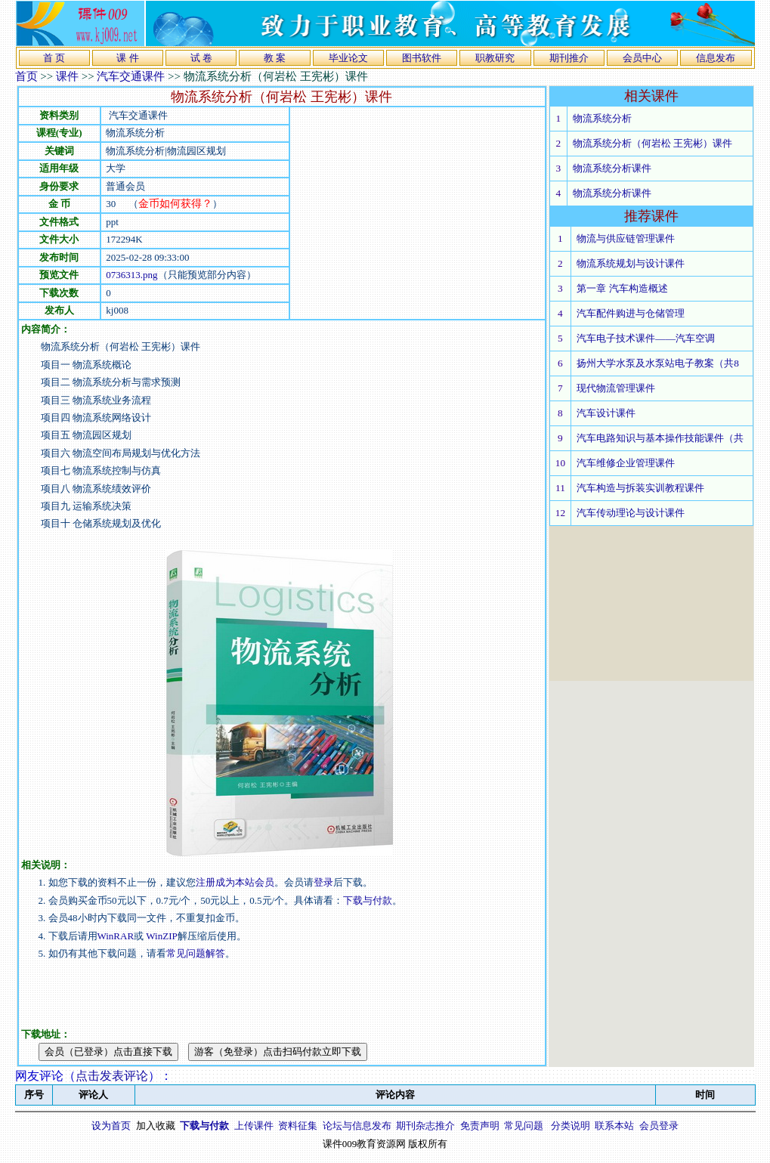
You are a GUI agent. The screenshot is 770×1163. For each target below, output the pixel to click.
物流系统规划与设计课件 (631, 263)
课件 (67, 76)
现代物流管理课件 (616, 388)
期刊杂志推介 (425, 1125)
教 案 (275, 57)
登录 (323, 882)
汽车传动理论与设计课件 (631, 512)
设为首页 (111, 1125)
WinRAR (116, 936)
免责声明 (479, 1125)
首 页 (54, 57)
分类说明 (570, 1125)
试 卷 (201, 57)
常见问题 (523, 1125)
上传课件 (254, 1125)
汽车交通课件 (131, 76)
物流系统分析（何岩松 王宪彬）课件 (652, 143)
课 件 (127, 57)
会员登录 (659, 1125)
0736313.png (131, 274)
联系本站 (614, 1125)
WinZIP (161, 936)
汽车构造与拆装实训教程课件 (640, 487)
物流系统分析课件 (612, 168)
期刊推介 (569, 57)
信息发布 (715, 57)
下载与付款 (367, 900)
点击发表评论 (112, 1075)
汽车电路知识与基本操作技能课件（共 (660, 438)
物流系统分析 (602, 118)
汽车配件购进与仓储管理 (631, 313)
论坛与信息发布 (357, 1125)
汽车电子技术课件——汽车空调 (646, 338)
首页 (26, 76)
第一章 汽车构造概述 (622, 288)
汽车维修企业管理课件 (626, 463)
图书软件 (421, 57)
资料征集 (297, 1125)
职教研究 (495, 57)
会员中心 (642, 57)
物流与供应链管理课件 (626, 238)
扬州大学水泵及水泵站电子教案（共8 (658, 363)
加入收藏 (155, 1125)
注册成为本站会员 (235, 882)
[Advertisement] (417, 213)
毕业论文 (348, 57)
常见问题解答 (195, 953)
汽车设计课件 (606, 413)
